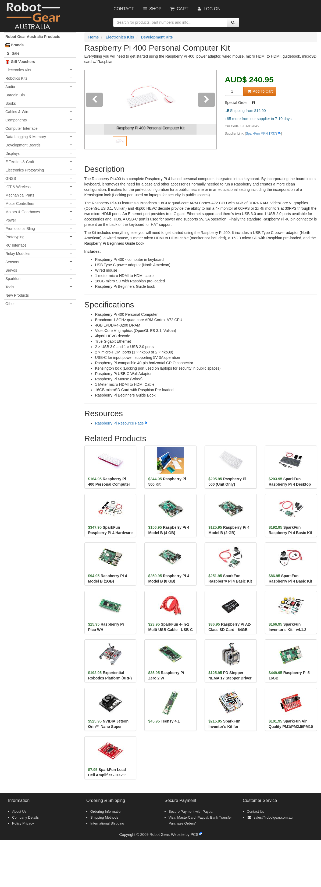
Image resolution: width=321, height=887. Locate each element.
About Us (19, 811)
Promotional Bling (20, 228)
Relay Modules (17, 253)
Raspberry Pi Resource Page (119, 423)
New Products (17, 295)
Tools (9, 287)
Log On (208, 8)
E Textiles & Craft (19, 162)
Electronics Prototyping (24, 170)
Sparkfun (12, 278)
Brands (14, 45)
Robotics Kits (16, 78)
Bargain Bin (15, 95)
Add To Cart (260, 91)
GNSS (10, 178)
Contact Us (255, 811)
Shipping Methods (104, 817)
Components (16, 120)
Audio (10, 87)
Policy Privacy (23, 823)
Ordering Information (106, 811)
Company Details (25, 817)
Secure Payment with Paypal (191, 811)
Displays (12, 153)
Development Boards (23, 145)
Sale (12, 53)
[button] (95, 109)
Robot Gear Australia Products (32, 36)
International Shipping (107, 823)
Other (10, 303)
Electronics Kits (18, 70)
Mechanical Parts (19, 195)
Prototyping (14, 237)
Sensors (12, 262)
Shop (151, 8)
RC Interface (16, 245)
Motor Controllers (19, 203)
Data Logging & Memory (25, 137)
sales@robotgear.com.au (273, 817)
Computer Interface (21, 128)
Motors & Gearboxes (22, 212)
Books (10, 103)
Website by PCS (184, 834)
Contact (123, 8)
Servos (11, 270)
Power (10, 220)
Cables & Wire (17, 112)
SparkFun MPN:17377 (262, 133)
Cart (179, 8)
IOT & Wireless (18, 187)
